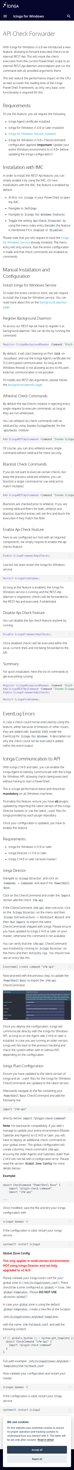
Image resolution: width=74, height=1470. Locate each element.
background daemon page (25, 385)
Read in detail (45, 1439)
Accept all (37, 1449)
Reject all (37, 1459)
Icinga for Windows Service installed (32, 134)
